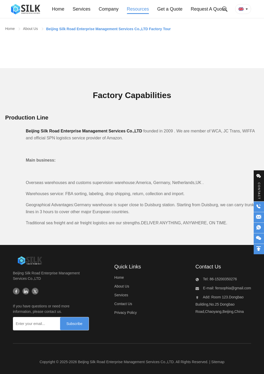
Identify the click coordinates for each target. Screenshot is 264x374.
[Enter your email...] (35, 323)
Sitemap (217, 362)
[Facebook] (16, 292)
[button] (243, 9)
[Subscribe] (74, 323)
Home (10, 29)
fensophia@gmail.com (232, 288)
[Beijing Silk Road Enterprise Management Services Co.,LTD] (30, 261)
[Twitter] (35, 292)
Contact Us (123, 304)
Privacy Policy (125, 313)
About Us (30, 29)
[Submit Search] (225, 9)
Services (121, 295)
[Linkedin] (25, 292)
